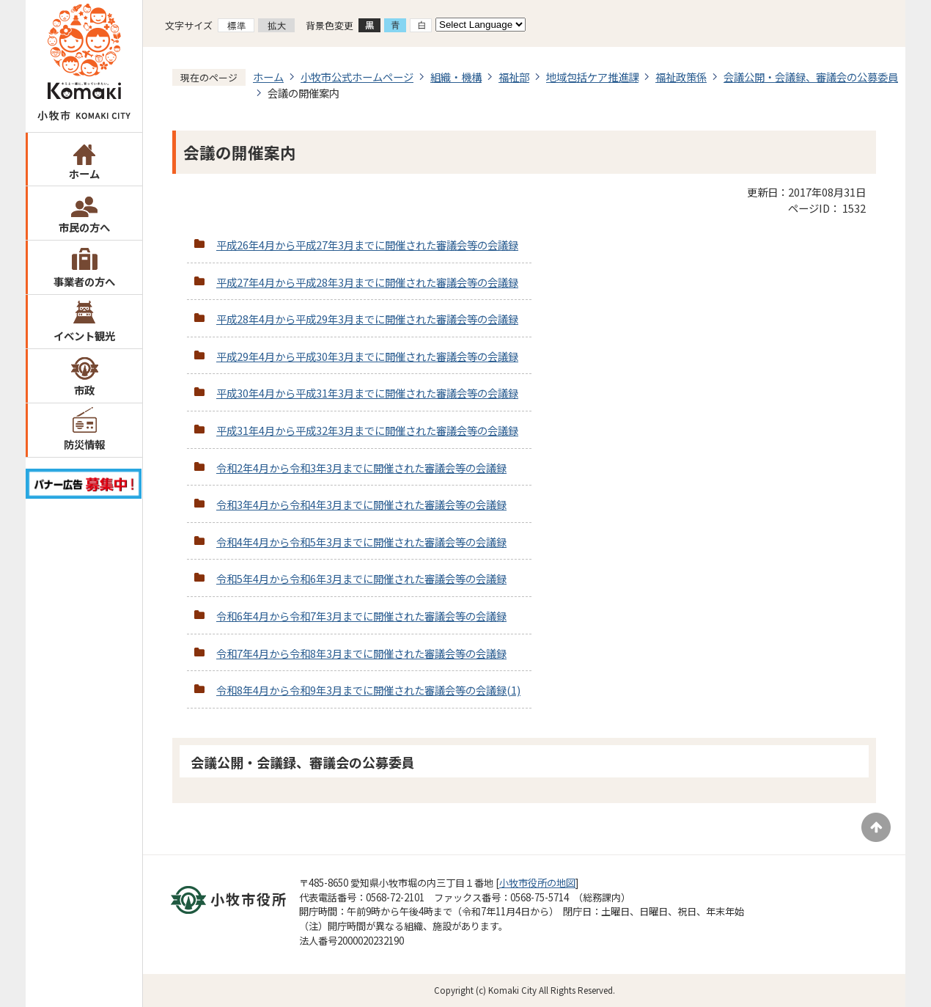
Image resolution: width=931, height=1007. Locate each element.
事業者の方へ (84, 281)
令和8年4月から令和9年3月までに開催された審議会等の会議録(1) (368, 689)
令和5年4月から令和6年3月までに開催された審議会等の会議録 (361, 578)
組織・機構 (456, 76)
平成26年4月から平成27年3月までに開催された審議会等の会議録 (367, 244)
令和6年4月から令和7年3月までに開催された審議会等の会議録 (361, 615)
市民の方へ (84, 227)
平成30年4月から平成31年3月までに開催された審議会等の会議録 (367, 392)
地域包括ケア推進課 (592, 76)
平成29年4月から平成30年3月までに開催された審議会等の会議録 (367, 356)
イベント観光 (84, 335)
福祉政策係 (681, 76)
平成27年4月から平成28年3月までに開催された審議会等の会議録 (367, 282)
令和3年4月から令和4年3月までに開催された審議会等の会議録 (361, 504)
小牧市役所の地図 (537, 883)
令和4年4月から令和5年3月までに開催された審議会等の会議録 (361, 541)
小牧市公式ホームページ (357, 76)
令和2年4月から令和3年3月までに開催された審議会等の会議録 (361, 467)
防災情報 (84, 444)
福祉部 (513, 76)
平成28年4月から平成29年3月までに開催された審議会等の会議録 (367, 318)
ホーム (84, 173)
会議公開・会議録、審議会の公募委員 (811, 76)
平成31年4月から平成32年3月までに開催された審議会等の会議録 (367, 430)
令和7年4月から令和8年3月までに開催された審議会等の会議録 (361, 653)
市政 (84, 390)
